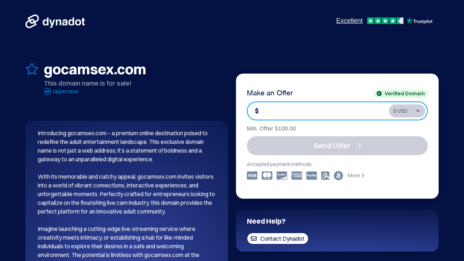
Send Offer (337, 145)
